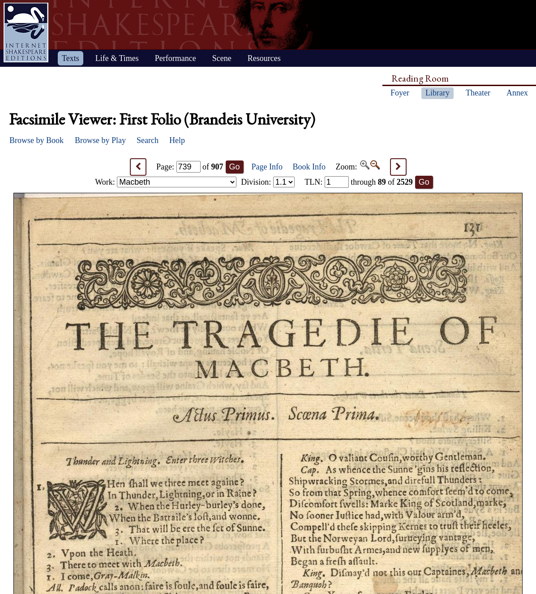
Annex (517, 92)
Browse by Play (100, 140)
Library (437, 92)
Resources (264, 58)
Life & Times (117, 58)
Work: (165, 182)
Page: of (189, 166)
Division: (268, 182)
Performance (175, 58)
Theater (478, 92)
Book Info (309, 166)
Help (177, 140)
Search (148, 140)
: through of (358, 182)
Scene (222, 58)
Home (26, 32)
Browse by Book (36, 140)
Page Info (267, 166)
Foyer (399, 92)
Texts (70, 58)
